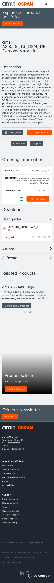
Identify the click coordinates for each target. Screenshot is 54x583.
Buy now (38, 198)
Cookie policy (18, 557)
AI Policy (31, 557)
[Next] (30, 312)
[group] (27, 293)
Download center (10, 503)
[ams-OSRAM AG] (17, 4)
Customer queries (10, 511)
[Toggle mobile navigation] (50, 4)
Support (36, 143)
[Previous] (24, 312)
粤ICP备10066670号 (11, 562)
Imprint (5, 557)
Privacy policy (9, 552)
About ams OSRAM (13, 461)
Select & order (39, 132)
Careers (6, 481)
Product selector (16, 388)
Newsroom (7, 465)
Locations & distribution (13, 477)
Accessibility (8, 485)
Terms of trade (40, 552)
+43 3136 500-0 (16, 449)
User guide (13, 132)
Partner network (10, 518)
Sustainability (8, 473)
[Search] (46, 4)
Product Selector (10, 499)
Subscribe (10, 416)
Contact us (19, 143)
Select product (12, 23)
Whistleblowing (9, 522)
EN (34, 237)
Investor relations (10, 469)
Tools (4, 507)
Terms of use (24, 552)
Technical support (10, 514)
